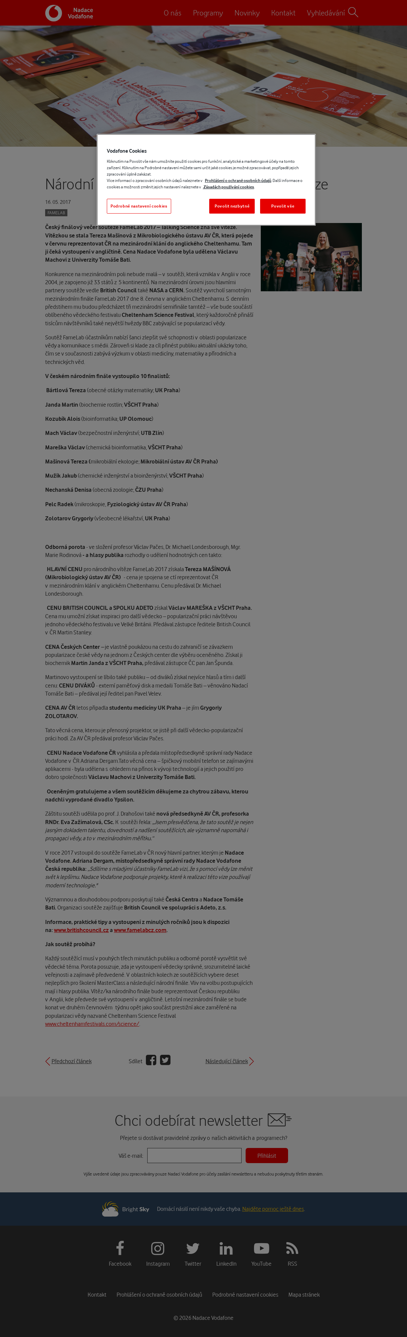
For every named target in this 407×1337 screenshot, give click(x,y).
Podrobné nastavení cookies (139, 206)
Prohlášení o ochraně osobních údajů (238, 180)
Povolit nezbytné (232, 206)
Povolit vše (282, 206)
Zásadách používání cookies (228, 186)
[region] (206, 180)
